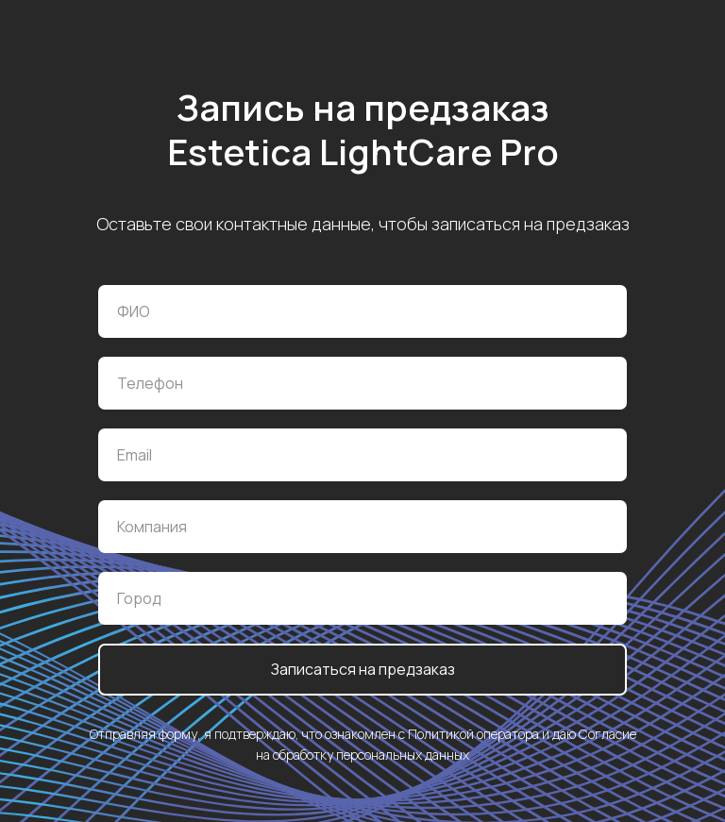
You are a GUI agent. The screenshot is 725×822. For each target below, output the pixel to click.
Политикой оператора (473, 734)
